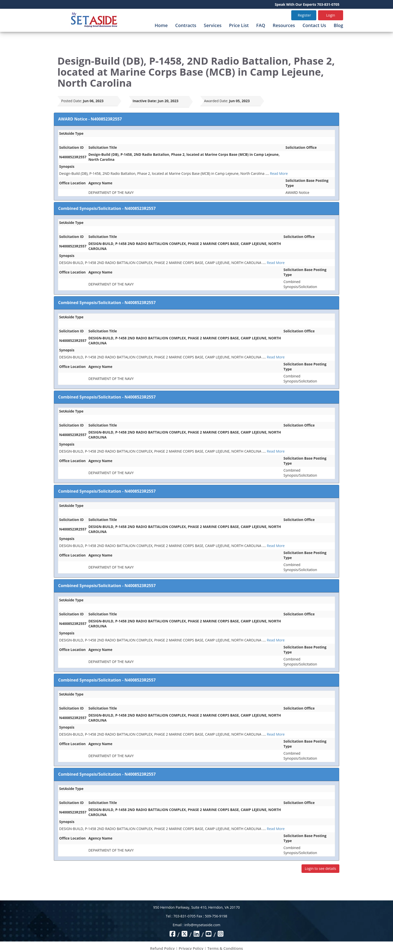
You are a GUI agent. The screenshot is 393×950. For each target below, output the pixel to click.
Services (213, 25)
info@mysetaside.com (202, 924)
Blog (338, 25)
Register (304, 15)
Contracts (185, 25)
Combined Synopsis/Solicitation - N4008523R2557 (107, 208)
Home (161, 25)
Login (330, 15)
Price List (239, 25)
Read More (279, 173)
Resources (284, 25)
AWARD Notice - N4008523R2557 (90, 119)
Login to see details (320, 868)
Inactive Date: (145, 100)
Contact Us (314, 25)
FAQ (260, 25)
